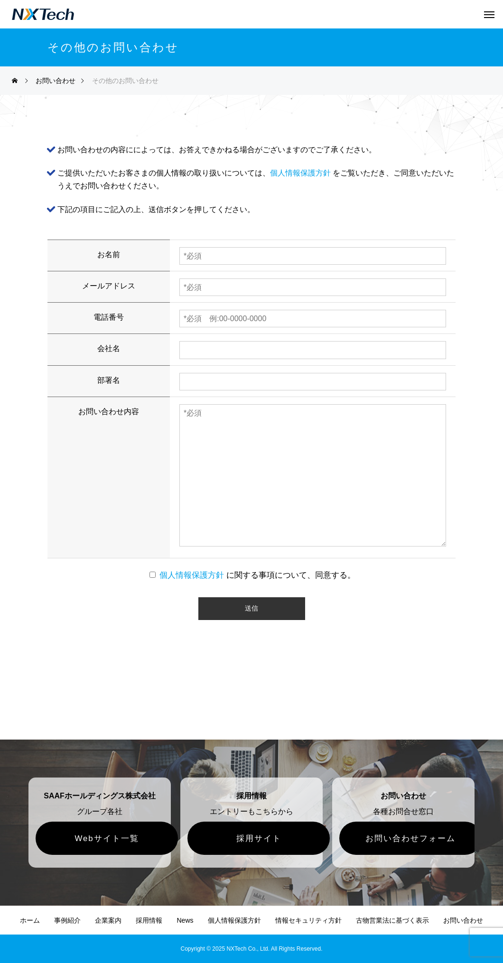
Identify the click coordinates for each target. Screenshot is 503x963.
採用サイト (258, 838)
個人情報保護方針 (300, 173)
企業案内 (108, 920)
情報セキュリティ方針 (308, 920)
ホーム (30, 920)
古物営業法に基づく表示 (392, 920)
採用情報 (149, 920)
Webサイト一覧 (107, 838)
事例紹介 (67, 920)
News (185, 920)
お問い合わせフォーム (410, 838)
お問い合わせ (463, 920)
